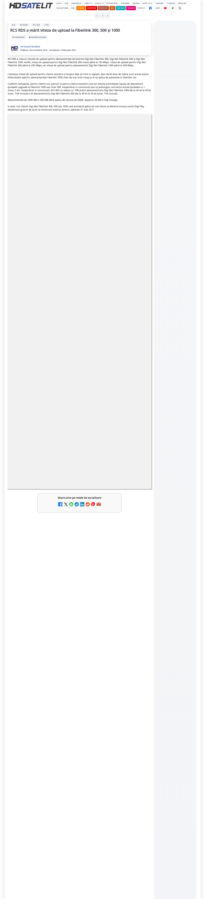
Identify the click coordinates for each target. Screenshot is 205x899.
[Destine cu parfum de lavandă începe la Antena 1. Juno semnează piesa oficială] (175, 104)
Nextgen (120, 8)
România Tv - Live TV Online (32, 769)
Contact (141, 8)
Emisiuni (136, 3)
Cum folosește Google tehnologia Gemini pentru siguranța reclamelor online (173, 49)
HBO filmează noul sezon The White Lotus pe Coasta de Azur (175, 122)
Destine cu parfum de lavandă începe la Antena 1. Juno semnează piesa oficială (175, 86)
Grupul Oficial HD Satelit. (60, 585)
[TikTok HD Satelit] (172, 8)
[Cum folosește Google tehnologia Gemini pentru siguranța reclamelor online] (175, 67)
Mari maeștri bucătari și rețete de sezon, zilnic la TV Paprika (110, 661)
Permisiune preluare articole (175, 439)
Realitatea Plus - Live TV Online (107, 744)
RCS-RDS (36, 25)
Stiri (46, 25)
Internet (24, 25)
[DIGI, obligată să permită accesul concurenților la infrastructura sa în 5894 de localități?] (140, 692)
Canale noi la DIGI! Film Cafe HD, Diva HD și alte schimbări (34, 661)
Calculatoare (62, 8)
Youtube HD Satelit (175, 350)
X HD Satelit (175, 365)
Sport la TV (147, 3)
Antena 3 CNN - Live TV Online (34, 744)
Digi (14, 25)
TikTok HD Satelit (175, 357)
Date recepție (112, 3)
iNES (112, 8)
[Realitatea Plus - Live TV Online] (140, 750)
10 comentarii (18, 37)
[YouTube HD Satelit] (165, 8)
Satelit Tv (99, 3)
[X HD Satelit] (179, 8)
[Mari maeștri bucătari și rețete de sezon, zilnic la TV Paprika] (140, 665)
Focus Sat (103, 8)
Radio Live (182, 3)
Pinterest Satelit (175, 372)
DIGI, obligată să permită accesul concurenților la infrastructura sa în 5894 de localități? (110, 690)
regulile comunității (51, 581)
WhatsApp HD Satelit (175, 343)
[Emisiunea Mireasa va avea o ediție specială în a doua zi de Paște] (67, 723)
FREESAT (170, 407)
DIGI (72, 8)
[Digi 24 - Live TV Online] (140, 775)
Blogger (124, 796)
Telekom (131, 8)
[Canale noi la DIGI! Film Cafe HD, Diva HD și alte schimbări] (67, 665)
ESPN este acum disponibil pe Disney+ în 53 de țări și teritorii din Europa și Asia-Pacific (36, 690)
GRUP (158, 8)
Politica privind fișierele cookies (175, 447)
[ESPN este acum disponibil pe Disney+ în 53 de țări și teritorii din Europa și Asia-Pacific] (67, 692)
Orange (81, 8)
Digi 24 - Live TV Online (107, 768)
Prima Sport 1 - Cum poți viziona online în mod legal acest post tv (109, 719)
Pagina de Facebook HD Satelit (175, 324)
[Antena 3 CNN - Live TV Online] (67, 750)
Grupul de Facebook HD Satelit (175, 334)
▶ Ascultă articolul (37, 37)
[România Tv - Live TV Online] (67, 775)
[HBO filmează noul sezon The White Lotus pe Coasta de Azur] (175, 139)
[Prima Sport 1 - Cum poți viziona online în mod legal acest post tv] (140, 723)
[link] (43, 666)
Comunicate (76, 3)
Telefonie (159, 3)
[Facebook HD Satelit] (150, 8)
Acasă (58, 3)
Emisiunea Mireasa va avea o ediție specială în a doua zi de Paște (36, 719)
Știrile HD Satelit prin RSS (175, 381)
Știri (66, 3)
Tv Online (171, 3)
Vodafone (91, 8)
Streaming (125, 3)
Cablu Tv (88, 3)
